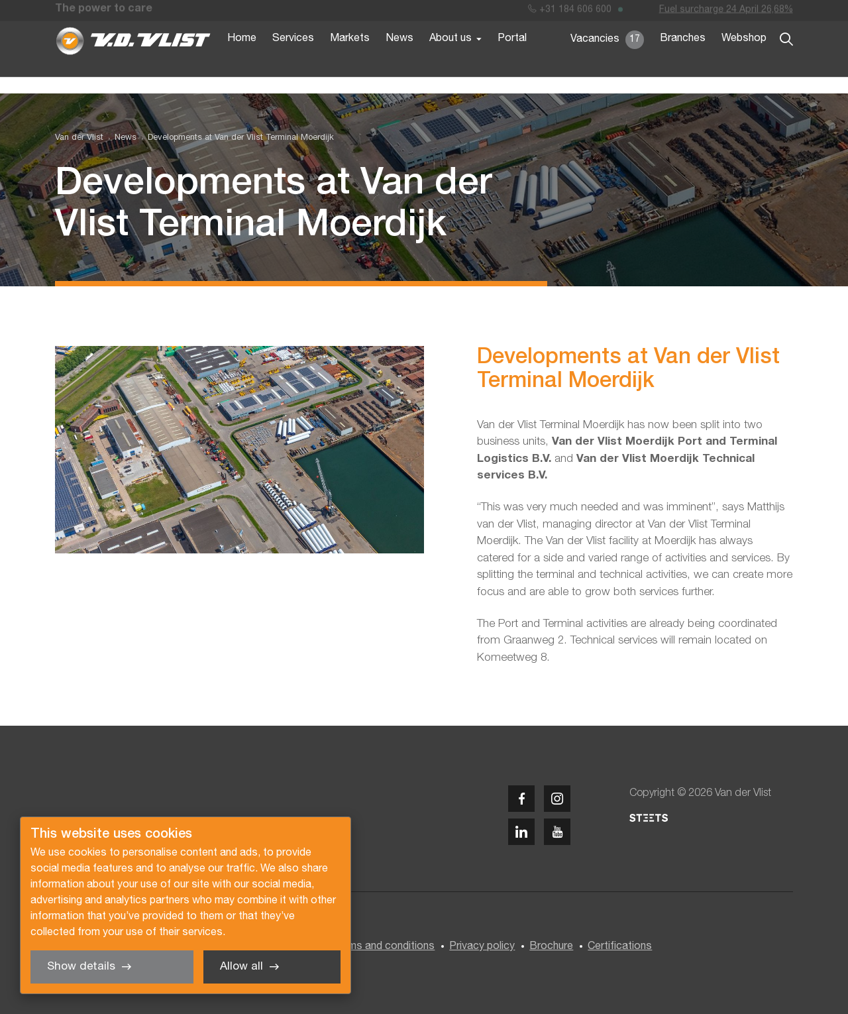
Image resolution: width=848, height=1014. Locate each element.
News (399, 58)
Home (241, 58)
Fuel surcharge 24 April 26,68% (726, 12)
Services (293, 58)
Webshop (744, 58)
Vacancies (607, 59)
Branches (683, 58)
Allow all (241, 967)
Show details (81, 967)
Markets (350, 58)
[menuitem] (119, 138)
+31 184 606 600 (569, 12)
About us (450, 58)
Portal (512, 58)
